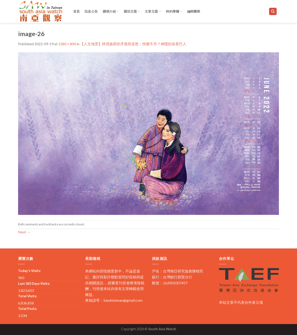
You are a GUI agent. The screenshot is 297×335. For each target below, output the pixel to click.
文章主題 (153, 11)
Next (24, 232)
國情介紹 (111, 11)
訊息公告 (91, 11)
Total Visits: (27, 296)
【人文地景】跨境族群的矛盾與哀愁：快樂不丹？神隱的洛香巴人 (133, 44)
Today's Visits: (29, 271)
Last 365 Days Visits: (34, 283)
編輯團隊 (193, 11)
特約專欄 (174, 11)
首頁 (76, 11)
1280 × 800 (67, 44)
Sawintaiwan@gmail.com (123, 300)
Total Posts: (27, 309)
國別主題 (132, 11)
